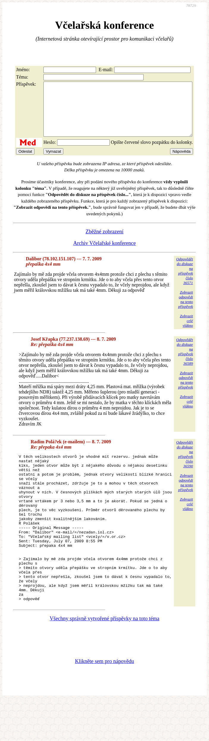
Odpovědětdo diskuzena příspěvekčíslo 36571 (184, 281)
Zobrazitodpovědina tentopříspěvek (185, 310)
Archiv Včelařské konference (104, 254)
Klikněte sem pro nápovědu (104, 701)
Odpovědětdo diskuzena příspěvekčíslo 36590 (184, 465)
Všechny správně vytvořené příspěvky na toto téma (104, 659)
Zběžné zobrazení (104, 242)
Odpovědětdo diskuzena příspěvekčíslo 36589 (184, 362)
